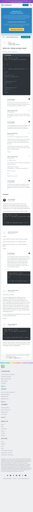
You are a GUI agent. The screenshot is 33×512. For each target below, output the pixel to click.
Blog (2, 426)
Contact (3, 433)
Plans (2, 441)
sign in (10, 357)
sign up (16, 357)
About (2, 424)
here (24, 19)
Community (4, 428)
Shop (2, 448)
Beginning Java (5, 398)
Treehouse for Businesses (7, 454)
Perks (2, 446)
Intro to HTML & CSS (5, 409)
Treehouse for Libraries (6, 452)
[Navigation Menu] (31, 5)
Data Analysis (4, 381)
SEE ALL (3, 386)
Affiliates (3, 443)
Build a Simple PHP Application (14, 37)
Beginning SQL (4, 396)
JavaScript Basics (5, 407)
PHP (4, 37)
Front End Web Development (8, 374)
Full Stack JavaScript (6, 376)
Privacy (14, 478)
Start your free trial (16, 29)
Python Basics (4, 412)
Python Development (6, 378)
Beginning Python (5, 394)
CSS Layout (4, 414)
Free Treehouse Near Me (7, 450)
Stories (2, 431)
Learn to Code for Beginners (8, 392)
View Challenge (25, 37)
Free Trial (25, 5)
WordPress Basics (18, 2)
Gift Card (3, 435)
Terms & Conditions (7, 478)
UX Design (3, 383)
